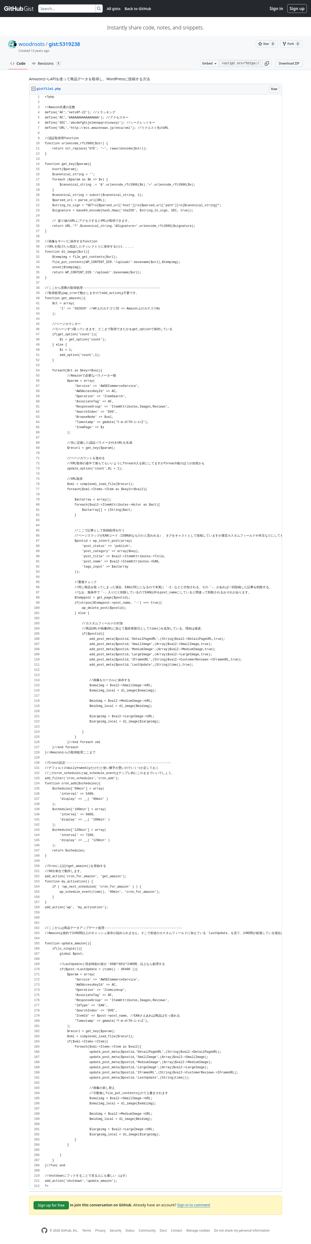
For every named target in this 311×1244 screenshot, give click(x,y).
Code (18, 63)
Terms (86, 1230)
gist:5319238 (64, 44)
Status (129, 1230)
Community (147, 1230)
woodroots (32, 44)
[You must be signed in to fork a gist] (291, 43)
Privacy (100, 1230)
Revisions (46, 63)
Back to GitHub (138, 8)
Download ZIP (289, 63)
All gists (114, 8)
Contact (176, 1230)
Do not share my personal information (242, 1230)
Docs (163, 1230)
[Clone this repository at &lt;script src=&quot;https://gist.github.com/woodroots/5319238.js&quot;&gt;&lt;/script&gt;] (240, 63)
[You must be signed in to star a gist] (267, 43)
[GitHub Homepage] (44, 1230)
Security (115, 1230)
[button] (266, 63)
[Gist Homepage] (19, 8)
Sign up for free (51, 1205)
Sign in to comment (193, 1204)
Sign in (276, 8)
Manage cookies (198, 1230)
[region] (155, 641)
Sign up (297, 8)
